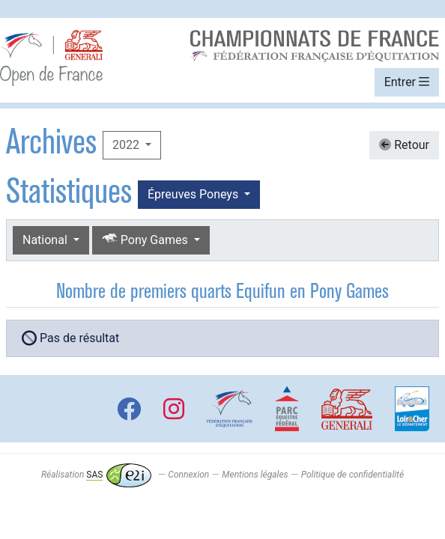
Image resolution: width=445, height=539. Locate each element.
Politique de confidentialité (352, 474)
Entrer (406, 82)
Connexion (188, 474)
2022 (127, 145)
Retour (404, 145)
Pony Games (146, 239)
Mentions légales (255, 474)
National (46, 240)
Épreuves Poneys (194, 194)
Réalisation (96, 474)
